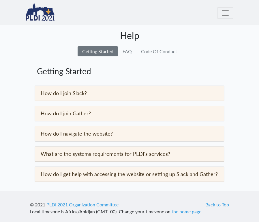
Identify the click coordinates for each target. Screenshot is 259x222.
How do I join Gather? (66, 113)
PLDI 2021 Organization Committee (82, 204)
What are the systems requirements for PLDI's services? (105, 154)
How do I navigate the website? (77, 133)
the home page (186, 211)
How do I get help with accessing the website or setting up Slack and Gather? (129, 174)
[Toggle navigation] (225, 13)
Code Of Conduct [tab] (159, 51)
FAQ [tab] (127, 51)
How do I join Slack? (64, 93)
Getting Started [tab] (97, 51)
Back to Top (217, 204)
